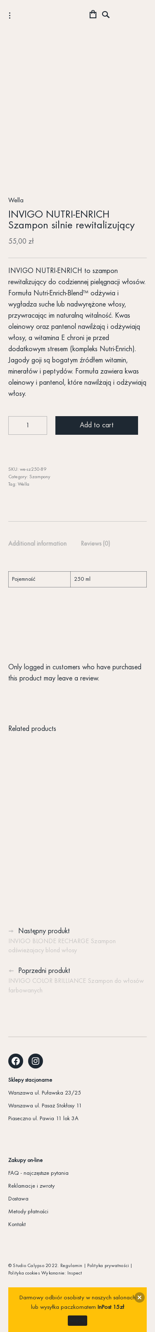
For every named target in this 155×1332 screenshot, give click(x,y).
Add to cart (97, 425)
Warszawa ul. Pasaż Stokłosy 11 (45, 1106)
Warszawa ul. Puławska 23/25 (44, 1093)
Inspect (74, 1273)
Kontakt (17, 1224)
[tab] (37, 544)
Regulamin (71, 1265)
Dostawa (18, 1199)
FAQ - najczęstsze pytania (38, 1173)
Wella (16, 200)
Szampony (39, 476)
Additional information (37, 544)
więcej (77, 1321)
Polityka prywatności (108, 1265)
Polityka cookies (24, 1273)
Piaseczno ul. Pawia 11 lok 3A (43, 1118)
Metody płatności (28, 1212)
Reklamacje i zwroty (31, 1186)
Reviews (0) (95, 544)
